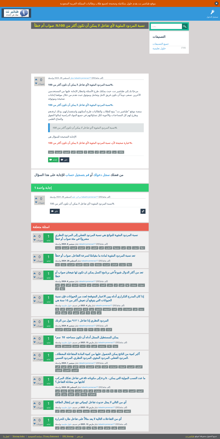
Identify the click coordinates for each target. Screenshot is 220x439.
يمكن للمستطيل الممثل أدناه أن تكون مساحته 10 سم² (86, 337)
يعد (89, 428)
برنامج (95, 285)
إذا (57, 309)
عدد (125, 391)
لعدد (114, 309)
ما (92, 265)
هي (88, 248)
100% (121, 152)
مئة (129, 248)
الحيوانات (127, 309)
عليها (98, 367)
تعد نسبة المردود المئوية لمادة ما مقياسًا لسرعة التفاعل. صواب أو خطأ (95, 255)
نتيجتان (133, 285)
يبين (91, 309)
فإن (135, 309)
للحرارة (121, 428)
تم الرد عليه (76, 197)
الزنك (109, 329)
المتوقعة (107, 309)
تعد (57, 265)
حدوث (86, 411)
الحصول (90, 367)
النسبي (75, 370)
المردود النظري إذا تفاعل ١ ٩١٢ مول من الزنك (81, 320)
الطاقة (127, 411)
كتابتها (71, 394)
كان (62, 309)
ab (85, 391)
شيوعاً (82, 285)
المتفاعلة (113, 367)
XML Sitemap (68, 436)
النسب (132, 391)
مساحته (102, 346)
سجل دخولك (101, 175)
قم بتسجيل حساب (77, 175)
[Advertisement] (90, 52)
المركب (78, 391)
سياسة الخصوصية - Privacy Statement (43, 436)
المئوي (58, 370)
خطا (62, 289)
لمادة (86, 265)
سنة (93, 313)
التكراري (78, 309)
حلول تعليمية (67, 305)
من (114, 152)
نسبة (51, 152)
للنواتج (81, 248)
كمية (63, 367)
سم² (115, 346)
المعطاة (122, 367)
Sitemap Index (19, 436)
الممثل (76, 346)
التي (57, 313)
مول (97, 329)
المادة (105, 367)
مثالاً (94, 428)
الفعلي (94, 248)
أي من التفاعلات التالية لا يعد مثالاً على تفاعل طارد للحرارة (88, 418)
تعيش (76, 313)
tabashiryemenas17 (87, 244)
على (100, 428)
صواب (135, 248)
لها (127, 285)
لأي (73, 152)
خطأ (142, 248)
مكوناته (97, 391)
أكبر (57, 367)
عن (113, 411)
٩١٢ (90, 329)
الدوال (75, 285)
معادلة (84, 394)
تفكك (71, 391)
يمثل (79, 411)
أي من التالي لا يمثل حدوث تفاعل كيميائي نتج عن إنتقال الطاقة (90, 402)
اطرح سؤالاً (51, 15)
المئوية (66, 152)
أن (97, 152)
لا (85, 152)
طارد (114, 428)
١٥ (88, 313)
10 (109, 346)
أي (57, 411)
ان (116, 285)
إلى (101, 248)
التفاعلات (70, 428)
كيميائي (101, 411)
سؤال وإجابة (38, 15)
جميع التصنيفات (161, 43)
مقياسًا (98, 265)
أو (57, 289)
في (123, 248)
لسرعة (106, 265)
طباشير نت (189, 436)
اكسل (103, 285)
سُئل (72, 78)
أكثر (108, 152)
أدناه (85, 309)
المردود (58, 152)
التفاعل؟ (92, 394)
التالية (78, 428)
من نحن (80, 436)
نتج (108, 411)
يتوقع (64, 313)
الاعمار (98, 309)
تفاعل (80, 152)
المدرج (69, 309)
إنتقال (120, 411)
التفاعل (114, 265)
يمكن (91, 152)
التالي (69, 411)
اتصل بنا (6, 436)
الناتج (75, 367)
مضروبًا (116, 248)
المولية (140, 391)
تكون (102, 152)
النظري (108, 248)
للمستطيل (66, 346)
